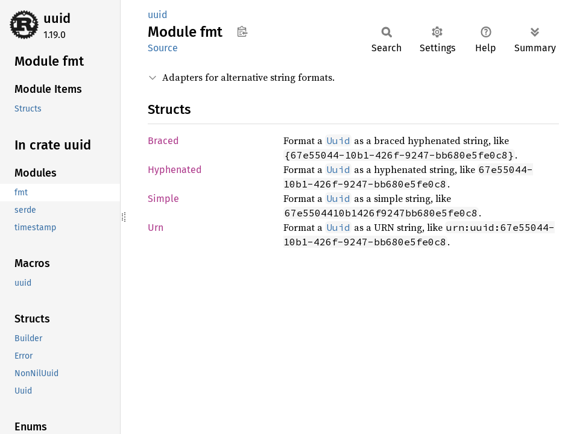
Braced (163, 140)
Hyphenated (175, 169)
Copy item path (242, 31)
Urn (155, 227)
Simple (163, 198)
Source (163, 48)
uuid (57, 18)
